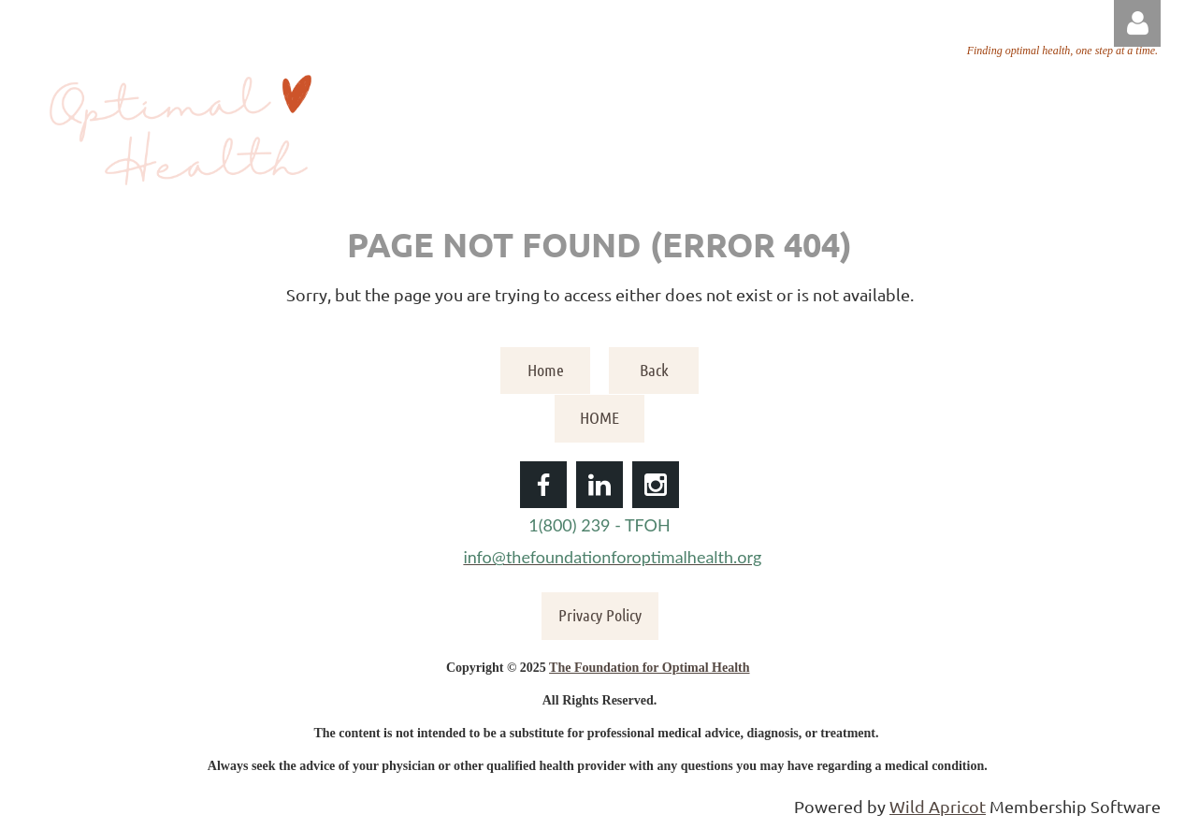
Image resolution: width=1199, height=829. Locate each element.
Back (654, 369)
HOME (599, 417)
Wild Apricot (937, 806)
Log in (1137, 23)
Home (545, 369)
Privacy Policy (600, 614)
